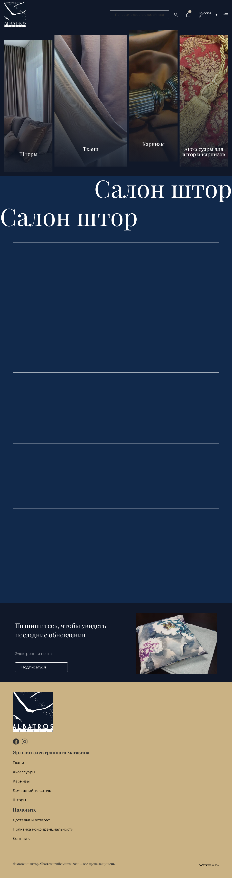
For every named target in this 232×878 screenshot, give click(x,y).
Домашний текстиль (32, 791)
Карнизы (21, 781)
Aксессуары (24, 772)
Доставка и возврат (31, 820)
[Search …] (176, 15)
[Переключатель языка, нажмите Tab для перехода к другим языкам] (208, 14)
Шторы (19, 800)
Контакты (21, 839)
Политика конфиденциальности (43, 829)
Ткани (18, 763)
